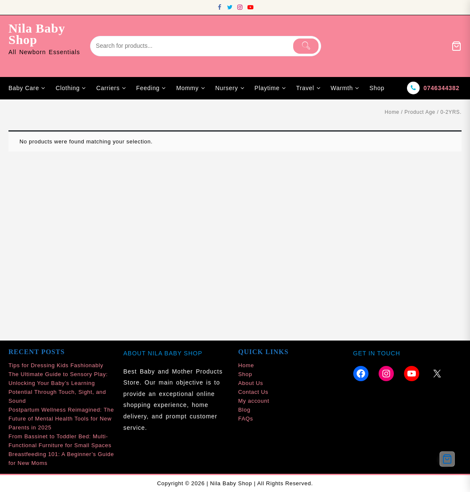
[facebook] (220, 7)
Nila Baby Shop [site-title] (36, 34)
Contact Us (253, 392)
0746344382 (441, 88)
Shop (245, 374)
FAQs (245, 418)
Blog (244, 410)
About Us (250, 383)
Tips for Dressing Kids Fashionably (55, 365)
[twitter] (230, 7)
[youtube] (250, 7)
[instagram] (240, 7)
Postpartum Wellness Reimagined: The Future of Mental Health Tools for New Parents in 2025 (61, 419)
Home (392, 112)
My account (253, 401)
